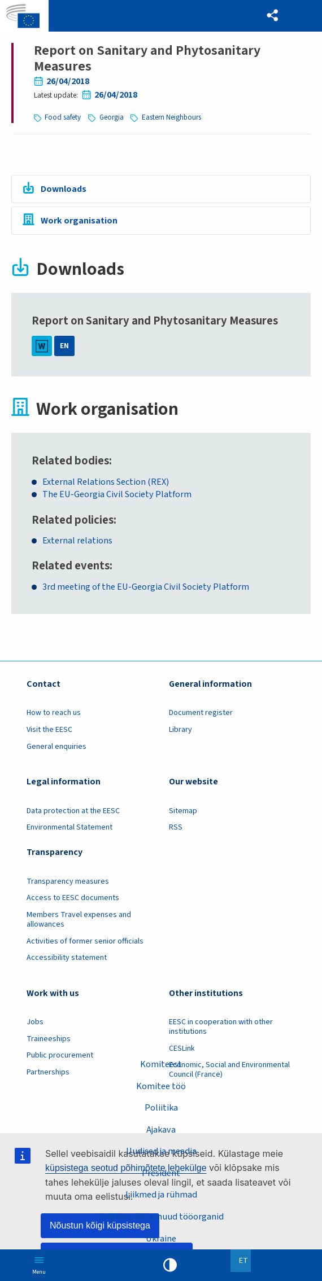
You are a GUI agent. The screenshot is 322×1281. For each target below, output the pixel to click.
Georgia (111, 117)
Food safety (63, 117)
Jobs (35, 1023)
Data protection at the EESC (73, 811)
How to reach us (54, 714)
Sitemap (183, 811)
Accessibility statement (67, 958)
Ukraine (161, 1238)
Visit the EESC (49, 730)
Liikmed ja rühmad (161, 1194)
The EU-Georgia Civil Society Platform (117, 495)
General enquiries (56, 747)
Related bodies (70, 461)
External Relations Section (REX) (105, 482)
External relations (77, 542)
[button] (272, 16)
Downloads (64, 189)
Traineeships (49, 1040)
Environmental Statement (69, 828)
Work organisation (79, 220)
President (161, 1172)
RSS (175, 828)
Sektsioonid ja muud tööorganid (161, 1216)
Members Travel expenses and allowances (79, 920)
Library (180, 730)
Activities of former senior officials (85, 941)
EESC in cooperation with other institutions (221, 1027)
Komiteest (161, 1064)
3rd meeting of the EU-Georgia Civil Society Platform (145, 588)
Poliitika (161, 1107)
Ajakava (161, 1129)
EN (64, 346)
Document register (201, 714)
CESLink (182, 1049)
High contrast (170, 1265)
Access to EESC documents (73, 899)
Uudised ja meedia (161, 1151)
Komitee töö (161, 1086)
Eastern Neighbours (172, 117)
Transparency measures (68, 882)
